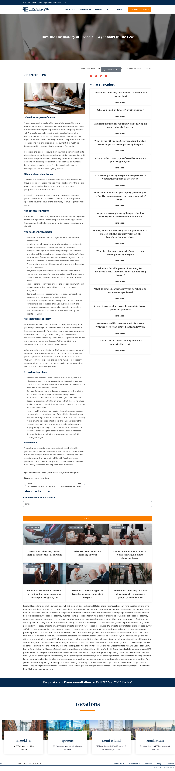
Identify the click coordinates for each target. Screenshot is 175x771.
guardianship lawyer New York (53, 665)
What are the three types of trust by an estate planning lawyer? (120, 160)
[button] (91, 75)
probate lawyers (66, 461)
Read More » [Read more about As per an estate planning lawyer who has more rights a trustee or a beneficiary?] (120, 223)
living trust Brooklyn (115, 606)
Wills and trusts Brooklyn (111, 642)
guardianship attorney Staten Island (92, 662)
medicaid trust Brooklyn (100, 609)
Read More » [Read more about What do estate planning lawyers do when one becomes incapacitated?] (120, 299)
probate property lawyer (59, 632)
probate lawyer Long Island (136, 622)
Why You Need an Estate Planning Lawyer (120, 110)
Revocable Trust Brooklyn (29, 763)
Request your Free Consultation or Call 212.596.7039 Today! (87, 682)
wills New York (102, 649)
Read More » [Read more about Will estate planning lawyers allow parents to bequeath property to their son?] (120, 185)
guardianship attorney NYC (35, 662)
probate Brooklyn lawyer (86, 622)
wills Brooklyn (113, 646)
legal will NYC (64, 606)
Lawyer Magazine (46, 649)
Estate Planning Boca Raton (131, 646)
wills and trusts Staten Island (93, 646)
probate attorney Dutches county (61, 616)
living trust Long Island (134, 606)
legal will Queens (78, 606)
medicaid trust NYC (40, 612)
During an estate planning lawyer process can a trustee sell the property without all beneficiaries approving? (120, 234)
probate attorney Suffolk (128, 619)
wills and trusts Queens (70, 646)
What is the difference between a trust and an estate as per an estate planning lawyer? (120, 142)
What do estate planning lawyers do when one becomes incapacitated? (120, 290)
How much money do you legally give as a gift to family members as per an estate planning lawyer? (120, 196)
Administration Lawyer (37, 472)
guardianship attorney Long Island (105, 659)
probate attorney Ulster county (60, 622)
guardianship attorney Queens (61, 662)
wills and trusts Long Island (134, 642)
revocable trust (85, 635)
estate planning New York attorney (47, 655)
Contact (120, 9)
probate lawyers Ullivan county (44, 629)
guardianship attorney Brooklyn (75, 659)
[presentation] (40, 511)
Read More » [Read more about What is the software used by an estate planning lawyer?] (120, 350)
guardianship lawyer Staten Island (134, 665)
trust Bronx (97, 635)
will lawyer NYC (34, 642)
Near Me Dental (30, 669)
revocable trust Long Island (107, 632)
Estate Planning (34, 478)
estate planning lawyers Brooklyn (119, 652)
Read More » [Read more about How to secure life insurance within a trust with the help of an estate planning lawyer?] (120, 333)
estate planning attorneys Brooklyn (87, 652)
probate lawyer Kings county (111, 622)
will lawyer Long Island (127, 639)
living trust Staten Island (78, 609)
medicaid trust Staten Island (83, 612)
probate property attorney (35, 632)
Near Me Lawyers (45, 669)
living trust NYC (43, 609)
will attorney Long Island (133, 635)
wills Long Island (88, 649)
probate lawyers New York (78, 626)
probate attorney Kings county (91, 616)
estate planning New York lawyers (45, 659)
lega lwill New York (50, 606)
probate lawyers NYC (100, 626)
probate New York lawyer (96, 629)
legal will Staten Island (96, 606)
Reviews (98, 9)
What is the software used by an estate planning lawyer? (120, 342)
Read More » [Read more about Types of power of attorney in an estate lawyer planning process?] (120, 316)
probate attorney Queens (80, 619)
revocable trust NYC (46, 635)
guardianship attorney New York (135, 659)
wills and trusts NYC (50, 646)
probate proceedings (34, 327)
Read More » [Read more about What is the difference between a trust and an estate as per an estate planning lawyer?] (120, 151)
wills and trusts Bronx (90, 642)
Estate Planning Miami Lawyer (67, 649)
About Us (70, 9)
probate (60, 139)
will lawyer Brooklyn (108, 639)
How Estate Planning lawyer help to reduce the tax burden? (120, 94)
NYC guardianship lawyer (34, 616)
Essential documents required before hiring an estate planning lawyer (120, 125)
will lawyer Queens (50, 642)
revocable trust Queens (66, 635)
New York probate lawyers (137, 612)
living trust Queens (59, 609)
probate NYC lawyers (136, 629)
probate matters (32, 198)
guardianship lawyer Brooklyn (122, 662)
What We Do (85, 9)
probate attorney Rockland (104, 619)
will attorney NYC (48, 639)
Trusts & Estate (39, 8)
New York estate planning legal (110, 612)
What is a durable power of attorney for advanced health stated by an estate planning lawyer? (120, 272)
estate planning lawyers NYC (138, 649)
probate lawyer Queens (55, 626)
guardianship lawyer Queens (106, 665)
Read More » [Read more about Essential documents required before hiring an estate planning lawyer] (120, 134)
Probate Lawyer (55, 472)
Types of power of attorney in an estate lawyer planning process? (120, 308)
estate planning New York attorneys (80, 655)
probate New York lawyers (35, 652)
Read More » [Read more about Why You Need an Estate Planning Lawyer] (120, 116)
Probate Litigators (71, 472)
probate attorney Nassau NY (118, 616)
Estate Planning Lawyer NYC (80, 665)
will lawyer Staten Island (69, 642)
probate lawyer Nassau (33, 626)
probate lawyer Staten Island (124, 626)
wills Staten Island (117, 649)
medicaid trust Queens (60, 612)
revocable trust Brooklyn (83, 632)
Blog (109, 9)
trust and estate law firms (59, 652)
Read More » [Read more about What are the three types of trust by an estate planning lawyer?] (120, 168)
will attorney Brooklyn (112, 635)
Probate (45, 478)
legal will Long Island (32, 606)
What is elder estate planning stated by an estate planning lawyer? (120, 252)
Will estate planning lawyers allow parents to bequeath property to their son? (120, 177)
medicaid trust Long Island (123, 609)
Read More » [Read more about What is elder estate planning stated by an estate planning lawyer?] (120, 261)
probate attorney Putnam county (52, 619)
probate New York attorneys (71, 629)
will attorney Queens (65, 639)
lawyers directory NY (129, 632)
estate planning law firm (37, 10)
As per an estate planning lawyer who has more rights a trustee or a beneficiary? (120, 215)
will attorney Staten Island (87, 639)
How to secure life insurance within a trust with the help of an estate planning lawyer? (120, 325)
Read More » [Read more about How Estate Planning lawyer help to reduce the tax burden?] (120, 102)
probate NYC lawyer (117, 629)
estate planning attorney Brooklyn (112, 655)
